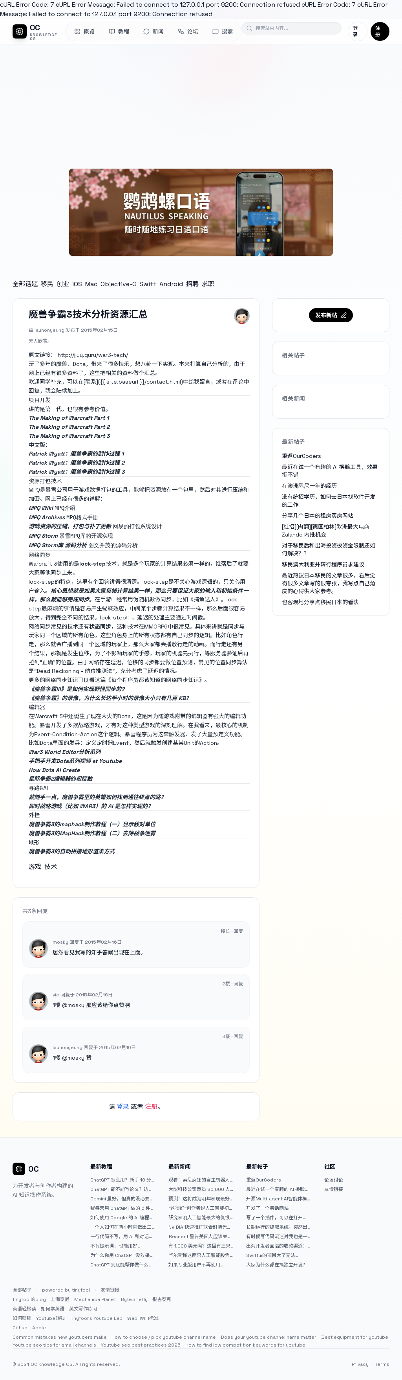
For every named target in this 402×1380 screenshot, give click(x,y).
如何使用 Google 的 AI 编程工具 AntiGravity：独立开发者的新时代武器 (122, 1218)
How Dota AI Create (54, 770)
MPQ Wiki (41, 507)
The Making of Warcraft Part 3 (69, 435)
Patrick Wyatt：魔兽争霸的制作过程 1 (76, 453)
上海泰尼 (60, 1299)
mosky (76, 1005)
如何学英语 (52, 1309)
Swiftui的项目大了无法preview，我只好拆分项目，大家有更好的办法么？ (276, 1255)
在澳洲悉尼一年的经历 (309, 485)
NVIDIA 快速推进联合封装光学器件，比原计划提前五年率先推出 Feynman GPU (200, 1227)
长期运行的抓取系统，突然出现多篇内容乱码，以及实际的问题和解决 (276, 1227)
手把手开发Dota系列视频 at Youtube (75, 760)
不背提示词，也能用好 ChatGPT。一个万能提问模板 (121, 1246)
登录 (355, 31)
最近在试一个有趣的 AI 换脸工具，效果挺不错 (277, 1189)
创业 (63, 284)
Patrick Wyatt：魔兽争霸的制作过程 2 (76, 462)
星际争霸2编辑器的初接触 (60, 778)
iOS (77, 284)
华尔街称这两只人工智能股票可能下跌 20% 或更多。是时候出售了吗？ (200, 1255)
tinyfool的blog (29, 1299)
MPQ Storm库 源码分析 (58, 545)
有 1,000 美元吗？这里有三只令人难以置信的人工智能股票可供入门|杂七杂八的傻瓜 (199, 1246)
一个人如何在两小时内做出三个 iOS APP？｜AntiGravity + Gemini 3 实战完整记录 (121, 1227)
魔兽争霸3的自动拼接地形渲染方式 (72, 851)
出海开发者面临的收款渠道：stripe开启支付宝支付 (276, 1246)
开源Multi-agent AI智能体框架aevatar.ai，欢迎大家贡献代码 (278, 1199)
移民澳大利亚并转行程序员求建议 (323, 564)
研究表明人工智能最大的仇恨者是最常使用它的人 (199, 1218)
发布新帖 (331, 315)
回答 (104, 581)
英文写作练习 (83, 1309)
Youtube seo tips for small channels (54, 1345)
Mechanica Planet (95, 1299)
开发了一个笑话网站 (267, 1208)
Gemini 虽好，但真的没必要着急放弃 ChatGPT (122, 1199)
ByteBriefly (134, 1299)
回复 (238, 931)
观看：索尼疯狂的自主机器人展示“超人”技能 (199, 1180)
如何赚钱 (22, 1318)
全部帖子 (22, 1290)
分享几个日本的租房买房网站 (317, 515)
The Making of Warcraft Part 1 (69, 417)
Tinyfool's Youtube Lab (95, 1318)
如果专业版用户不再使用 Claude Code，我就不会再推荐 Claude (199, 1265)
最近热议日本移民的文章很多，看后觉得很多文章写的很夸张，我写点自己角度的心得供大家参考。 (328, 583)
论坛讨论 (333, 1180)
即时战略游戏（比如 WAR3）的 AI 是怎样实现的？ (91, 806)
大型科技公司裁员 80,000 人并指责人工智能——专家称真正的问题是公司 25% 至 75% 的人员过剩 (201, 1189)
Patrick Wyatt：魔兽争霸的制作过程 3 (77, 471)
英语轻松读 (24, 1309)
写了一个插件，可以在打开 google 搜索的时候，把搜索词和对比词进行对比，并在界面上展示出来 (278, 1218)
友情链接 (333, 1189)
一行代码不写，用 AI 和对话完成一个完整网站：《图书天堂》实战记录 (122, 1236)
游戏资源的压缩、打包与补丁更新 (70, 526)
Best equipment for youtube (354, 1337)
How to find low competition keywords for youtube (245, 1345)
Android (171, 284)
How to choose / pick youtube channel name (163, 1337)
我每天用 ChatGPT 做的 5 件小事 (122, 1208)
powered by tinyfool (66, 1290)
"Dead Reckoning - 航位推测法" (74, 670)
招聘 (192, 284)
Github (20, 1328)
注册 (377, 31)
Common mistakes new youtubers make (60, 1337)
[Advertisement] (201, 103)
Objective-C (118, 284)
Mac (91, 284)
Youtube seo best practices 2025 (141, 1345)
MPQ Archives (47, 517)
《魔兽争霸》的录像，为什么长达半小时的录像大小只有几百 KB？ (110, 698)
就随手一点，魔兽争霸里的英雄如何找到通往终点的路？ (97, 797)
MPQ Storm (43, 535)
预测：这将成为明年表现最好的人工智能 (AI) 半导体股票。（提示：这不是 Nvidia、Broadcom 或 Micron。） (199, 1199)
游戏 (35, 867)
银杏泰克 (161, 1299)
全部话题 (25, 284)
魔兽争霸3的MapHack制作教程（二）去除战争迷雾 (92, 833)
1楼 (56, 1005)
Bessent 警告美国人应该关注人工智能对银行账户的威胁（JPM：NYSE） (200, 1236)
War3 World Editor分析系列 (64, 751)
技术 (50, 867)
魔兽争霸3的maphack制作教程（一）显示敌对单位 (92, 824)
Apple (39, 1328)
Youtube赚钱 (50, 1318)
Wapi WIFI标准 (143, 1318)
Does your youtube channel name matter (268, 1337)
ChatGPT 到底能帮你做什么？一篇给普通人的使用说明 (121, 1265)
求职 (208, 284)
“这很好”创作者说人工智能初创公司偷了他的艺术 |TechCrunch (201, 1208)
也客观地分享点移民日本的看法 (320, 602)
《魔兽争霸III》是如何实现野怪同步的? (76, 689)
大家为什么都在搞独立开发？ (276, 1265)
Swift (147, 284)
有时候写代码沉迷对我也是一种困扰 (276, 1236)
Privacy (360, 1364)
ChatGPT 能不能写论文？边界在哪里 (121, 1189)
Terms (382, 1364)
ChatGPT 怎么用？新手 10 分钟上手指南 (120, 1180)
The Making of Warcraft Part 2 (69, 426)
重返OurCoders (301, 455)
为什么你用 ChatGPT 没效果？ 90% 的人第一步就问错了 (122, 1255)
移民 (47, 284)
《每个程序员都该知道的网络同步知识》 (155, 680)
